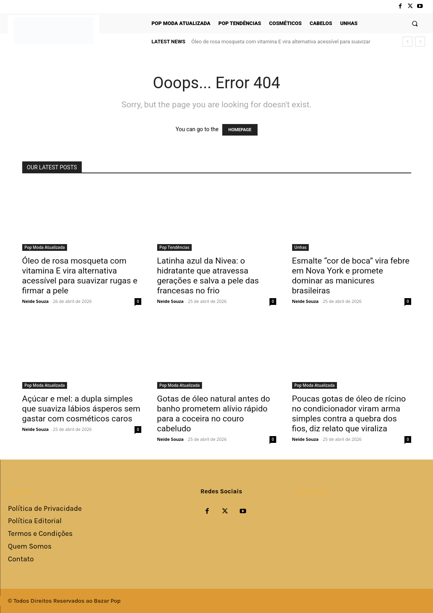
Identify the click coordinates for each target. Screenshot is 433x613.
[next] (420, 42)
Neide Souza (35, 301)
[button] (415, 23)
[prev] (407, 42)
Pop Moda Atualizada (45, 247)
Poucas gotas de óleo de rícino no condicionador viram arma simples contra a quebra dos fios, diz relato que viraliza (349, 413)
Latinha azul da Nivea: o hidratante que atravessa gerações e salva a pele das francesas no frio (208, 275)
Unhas (300, 247)
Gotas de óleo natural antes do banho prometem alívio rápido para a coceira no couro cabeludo (213, 413)
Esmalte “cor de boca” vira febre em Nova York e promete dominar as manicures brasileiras (351, 275)
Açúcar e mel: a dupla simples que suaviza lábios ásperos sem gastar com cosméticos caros (81, 408)
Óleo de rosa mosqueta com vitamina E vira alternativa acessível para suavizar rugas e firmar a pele (80, 275)
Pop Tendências (175, 247)
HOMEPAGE (239, 129)
